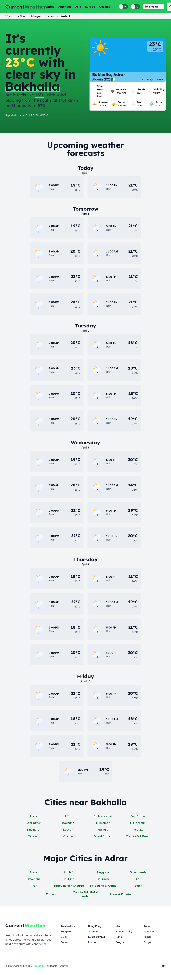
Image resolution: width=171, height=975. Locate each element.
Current (25, 7)
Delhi (64, 936)
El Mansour (137, 823)
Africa (50, 6)
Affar (68, 816)
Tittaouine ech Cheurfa (68, 885)
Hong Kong (94, 926)
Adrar (33, 816)
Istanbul (93, 931)
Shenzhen (149, 931)
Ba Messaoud (103, 816)
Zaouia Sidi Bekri (137, 836)
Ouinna (68, 836)
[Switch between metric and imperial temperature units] (123, 6)
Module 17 (38, 965)
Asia (78, 6)
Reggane (103, 872)
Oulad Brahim (103, 836)
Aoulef (68, 872)
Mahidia (103, 829)
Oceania (105, 6)
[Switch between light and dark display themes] (135, 6)
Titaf (33, 885)
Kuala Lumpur (96, 936)
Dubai (64, 942)
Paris (119, 936)
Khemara (33, 829)
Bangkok (66, 931)
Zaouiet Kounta (120, 894)
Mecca (120, 926)
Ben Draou (137, 816)
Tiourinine (103, 879)
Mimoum (33, 836)
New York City (124, 931)
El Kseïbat (103, 823)
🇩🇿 (36, 16)
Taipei (147, 936)
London (92, 942)
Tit (137, 879)
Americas (64, 6)
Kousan (68, 829)
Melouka (137, 829)
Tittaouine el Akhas (103, 885)
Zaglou (51, 894)
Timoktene (33, 879)
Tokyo (147, 942)
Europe (90, 6)
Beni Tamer (33, 823)
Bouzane (68, 823)
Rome (146, 926)
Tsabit (137, 885)
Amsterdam (68, 926)
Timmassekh (137, 872)
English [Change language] (153, 6)
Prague (120, 942)
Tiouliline (68, 879)
